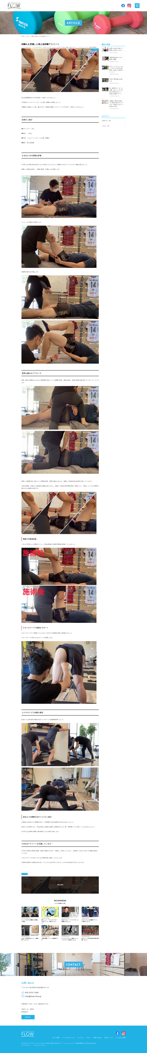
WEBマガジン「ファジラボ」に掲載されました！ (70, 920)
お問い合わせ (97, 1037)
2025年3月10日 (46, 918)
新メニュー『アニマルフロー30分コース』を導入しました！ (49, 921)
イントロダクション (68, 1037)
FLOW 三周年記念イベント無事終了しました (29, 939)
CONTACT (28, 1017)
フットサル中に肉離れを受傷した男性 (30, 920)
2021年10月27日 (25, 918)
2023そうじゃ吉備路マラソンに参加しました (90, 920)
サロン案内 (56, 1037)
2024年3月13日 (25, 936)
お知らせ (106, 120)
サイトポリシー (26, 1045)
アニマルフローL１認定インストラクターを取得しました (70, 939)
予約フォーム (108, 1037)
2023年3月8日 (85, 918)
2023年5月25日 (66, 936)
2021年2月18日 (66, 918)
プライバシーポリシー (40, 1045)
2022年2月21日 (46, 936)
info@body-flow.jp (33, 996)
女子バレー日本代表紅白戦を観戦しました (90, 939)
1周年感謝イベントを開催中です (50, 939)
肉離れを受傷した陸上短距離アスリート (40, 44)
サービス (80, 1037)
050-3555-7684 (32, 992)
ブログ (25, 874)
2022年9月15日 (86, 936)
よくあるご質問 (121, 1037)
